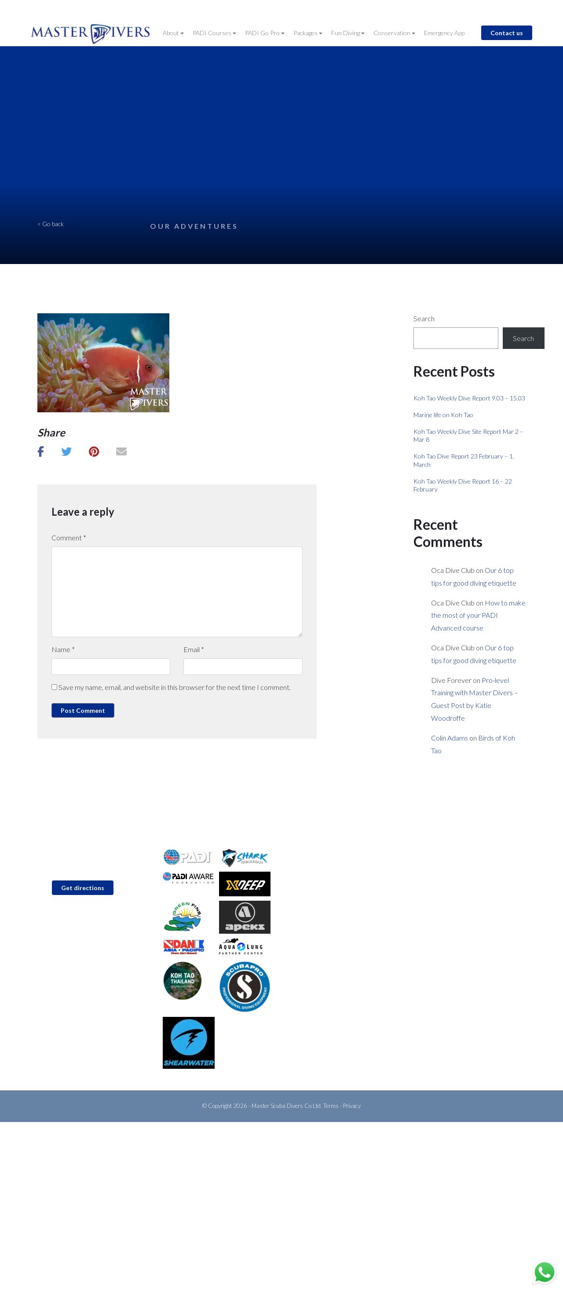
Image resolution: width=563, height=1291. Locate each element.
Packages (306, 33)
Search (424, 318)
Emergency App (444, 33)
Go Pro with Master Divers (324, 897)
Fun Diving (346, 33)
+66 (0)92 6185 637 (77, 924)
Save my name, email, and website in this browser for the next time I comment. (174, 687)
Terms (331, 1105)
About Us (426, 855)
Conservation (392, 33)
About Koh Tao (433, 897)
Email (193, 649)
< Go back (50, 223)
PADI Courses (213, 33)
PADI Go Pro (263, 33)
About (171, 33)
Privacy (352, 1105)
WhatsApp (64, 938)
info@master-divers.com (83, 911)
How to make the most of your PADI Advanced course (478, 615)
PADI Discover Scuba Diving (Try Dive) (339, 855)
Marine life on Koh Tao (443, 414)
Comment (68, 537)
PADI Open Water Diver (320, 869)
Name (63, 649)
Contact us (506, 33)
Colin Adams (449, 738)
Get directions (82, 887)
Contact (318, 9)
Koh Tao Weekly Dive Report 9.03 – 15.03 (469, 398)
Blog (344, 9)
